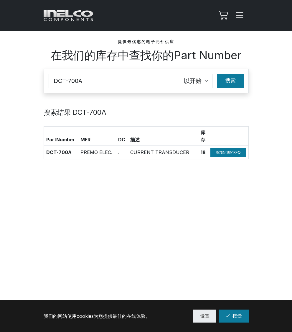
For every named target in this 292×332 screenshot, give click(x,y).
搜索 (230, 80)
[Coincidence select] (195, 81)
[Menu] (240, 15)
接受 (233, 316)
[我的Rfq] (223, 15)
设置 (204, 316)
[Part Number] (111, 81)
